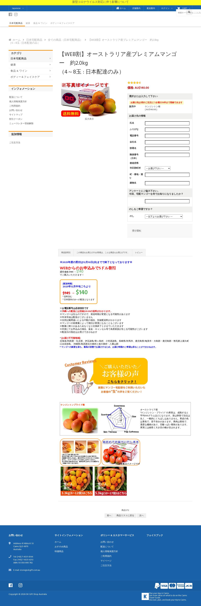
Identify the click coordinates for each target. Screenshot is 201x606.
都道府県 (134, 163)
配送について (15, 97)
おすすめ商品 (61, 547)
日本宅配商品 (34, 40)
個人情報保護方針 (18, 101)
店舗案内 (136, 8)
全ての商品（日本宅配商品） (65, 40)
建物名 (133, 183)
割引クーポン (15, 119)
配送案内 (151, 8)
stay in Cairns (163, 593)
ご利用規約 (14, 106)
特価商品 (59, 551)
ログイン (165, 8)
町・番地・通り (136, 176)
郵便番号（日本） (134, 156)
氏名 (132, 123)
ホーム (121, 8)
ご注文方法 (14, 143)
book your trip (172, 600)
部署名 (133, 148)
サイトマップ (15, 115)
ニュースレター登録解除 (21, 123)
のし (132, 216)
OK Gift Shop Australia (36, 594)
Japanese (16, 8)
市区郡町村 (135, 168)
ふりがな (134, 129)
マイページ (105, 561)
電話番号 (134, 135)
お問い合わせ (15, 110)
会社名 (133, 142)
